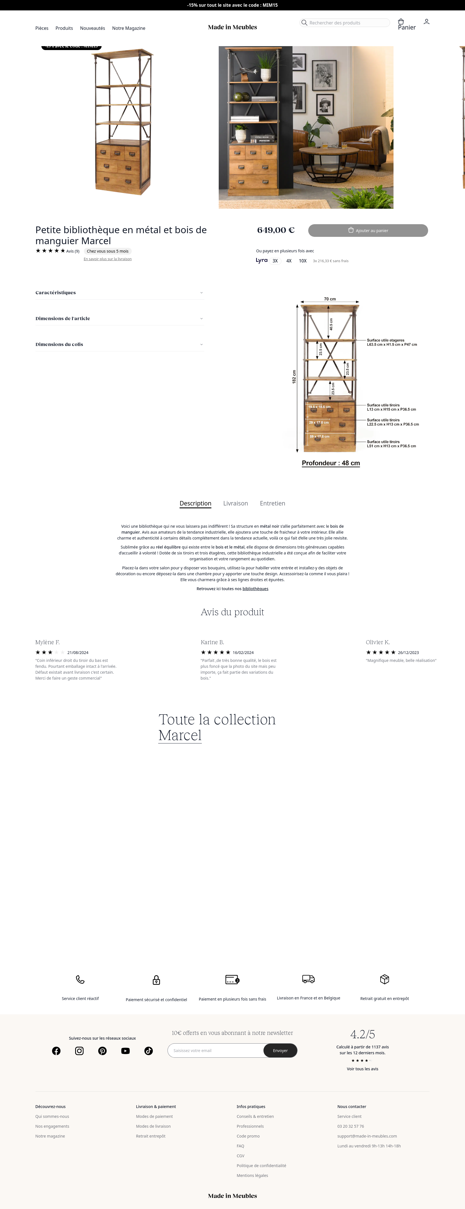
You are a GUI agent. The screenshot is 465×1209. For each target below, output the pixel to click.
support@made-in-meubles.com (367, 1136)
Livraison (235, 503)
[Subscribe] (280, 1050)
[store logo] (232, 27)
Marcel (180, 734)
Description (195, 503)
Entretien (272, 503)
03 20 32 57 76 (350, 1126)
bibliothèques (256, 588)
